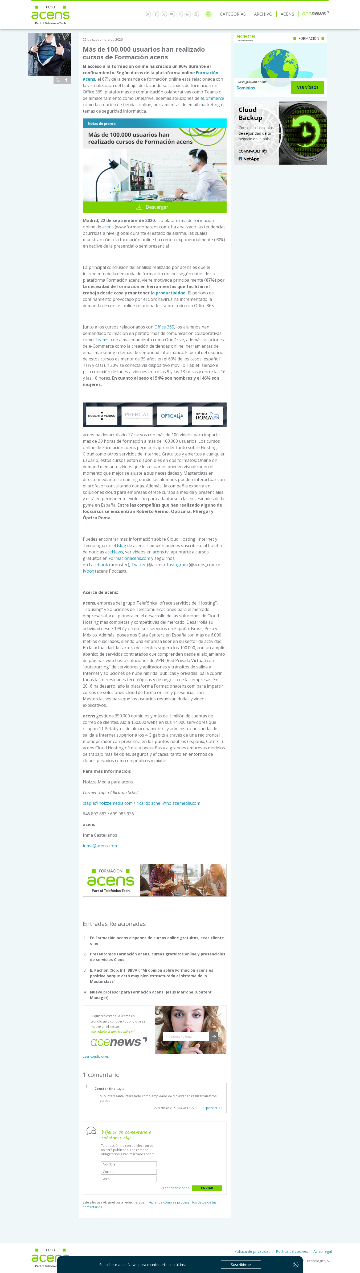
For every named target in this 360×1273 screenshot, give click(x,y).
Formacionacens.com (129, 558)
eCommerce (212, 98)
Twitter (138, 565)
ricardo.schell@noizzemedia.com (168, 803)
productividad (171, 293)
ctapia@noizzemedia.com (108, 803)
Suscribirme (241, 1264)
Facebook (98, 565)
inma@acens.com (100, 846)
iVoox (88, 571)
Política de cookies (292, 1251)
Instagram (177, 565)
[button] (213, 1036)
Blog (121, 545)
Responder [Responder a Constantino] (209, 1108)
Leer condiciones (96, 1056)
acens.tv (161, 552)
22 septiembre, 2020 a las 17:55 (174, 1108)
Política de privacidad (252, 1251)
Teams (101, 340)
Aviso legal (322, 1251)
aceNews (114, 552)
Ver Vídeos (307, 87)
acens (108, 227)
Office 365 (164, 327)
